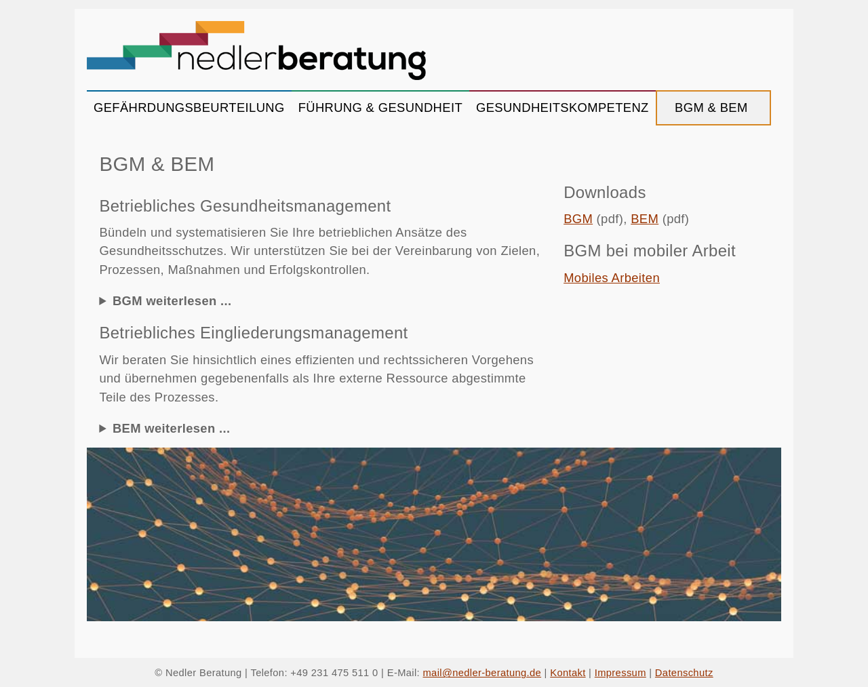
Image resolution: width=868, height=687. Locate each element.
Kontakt (567, 672)
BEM (644, 219)
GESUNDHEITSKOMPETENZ (562, 107)
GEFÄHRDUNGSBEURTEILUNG (189, 107)
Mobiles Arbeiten (612, 278)
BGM (578, 219)
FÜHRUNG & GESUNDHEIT (380, 107)
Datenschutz (684, 672)
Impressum (620, 672)
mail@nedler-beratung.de (482, 672)
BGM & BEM (713, 107)
